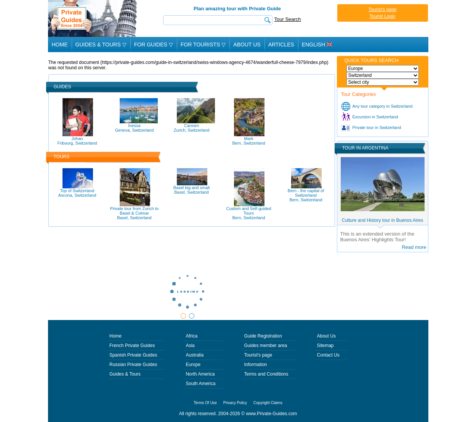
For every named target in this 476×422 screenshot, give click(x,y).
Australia (195, 355)
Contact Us (328, 355)
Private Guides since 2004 (93, 18)
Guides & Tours (125, 374)
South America (200, 383)
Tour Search (287, 19)
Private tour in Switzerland (377, 127)
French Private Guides (132, 345)
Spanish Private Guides (133, 355)
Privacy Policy (235, 403)
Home (60, 44)
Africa (191, 336)
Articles (281, 44)
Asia (190, 345)
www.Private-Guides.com (271, 413)
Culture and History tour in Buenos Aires (382, 220)
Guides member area (265, 345)
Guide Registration (263, 336)
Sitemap (325, 345)
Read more (414, 247)
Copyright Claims (267, 403)
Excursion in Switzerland (375, 117)
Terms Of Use (205, 403)
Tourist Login (382, 16)
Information (255, 364)
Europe (193, 364)
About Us (246, 44)
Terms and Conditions (266, 374)
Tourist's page (383, 9)
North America (200, 374)
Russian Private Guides (133, 364)
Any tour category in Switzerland (383, 106)
